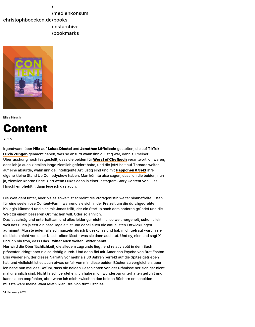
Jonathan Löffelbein (98, 149)
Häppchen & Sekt (131, 170)
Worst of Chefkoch (110, 159)
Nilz (36, 149)
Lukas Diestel (60, 149)
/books (35, 20)
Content (25, 128)
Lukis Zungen (15, 154)
